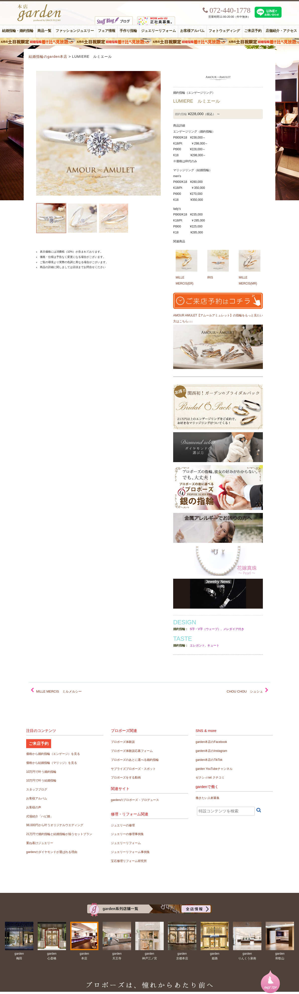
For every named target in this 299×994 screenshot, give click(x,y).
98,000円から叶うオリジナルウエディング (54, 825)
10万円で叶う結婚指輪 (41, 780)
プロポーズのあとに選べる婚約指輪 (135, 760)
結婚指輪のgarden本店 (48, 57)
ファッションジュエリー (75, 31)
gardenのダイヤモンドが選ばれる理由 (51, 852)
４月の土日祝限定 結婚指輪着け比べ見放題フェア (149, 41)
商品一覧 (44, 31)
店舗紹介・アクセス (281, 31)
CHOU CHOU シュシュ (245, 691)
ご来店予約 (253, 31)
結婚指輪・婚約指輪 (17, 31)
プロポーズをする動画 (126, 777)
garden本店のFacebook (211, 742)
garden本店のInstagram (211, 751)
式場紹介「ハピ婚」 (39, 816)
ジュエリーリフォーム (158, 31)
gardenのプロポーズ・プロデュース (135, 800)
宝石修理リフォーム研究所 (129, 861)
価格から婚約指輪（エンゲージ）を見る (53, 754)
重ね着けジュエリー (39, 843)
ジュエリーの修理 (123, 825)
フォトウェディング (224, 31)
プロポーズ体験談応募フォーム (132, 751)
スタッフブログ (36, 789)
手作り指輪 (128, 31)
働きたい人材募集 (208, 798)
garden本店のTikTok (209, 760)
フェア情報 (106, 31)
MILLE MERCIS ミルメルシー (59, 691)
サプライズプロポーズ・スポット (133, 769)
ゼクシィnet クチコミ (210, 777)
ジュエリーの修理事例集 (127, 834)
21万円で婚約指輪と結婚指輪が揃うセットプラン (59, 834)
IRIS (210, 277)
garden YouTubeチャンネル (214, 769)
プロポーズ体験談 (123, 742)
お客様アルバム (192, 31)
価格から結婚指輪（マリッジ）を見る (51, 763)
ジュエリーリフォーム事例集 (130, 852)
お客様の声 (33, 807)
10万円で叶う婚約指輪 (41, 772)
